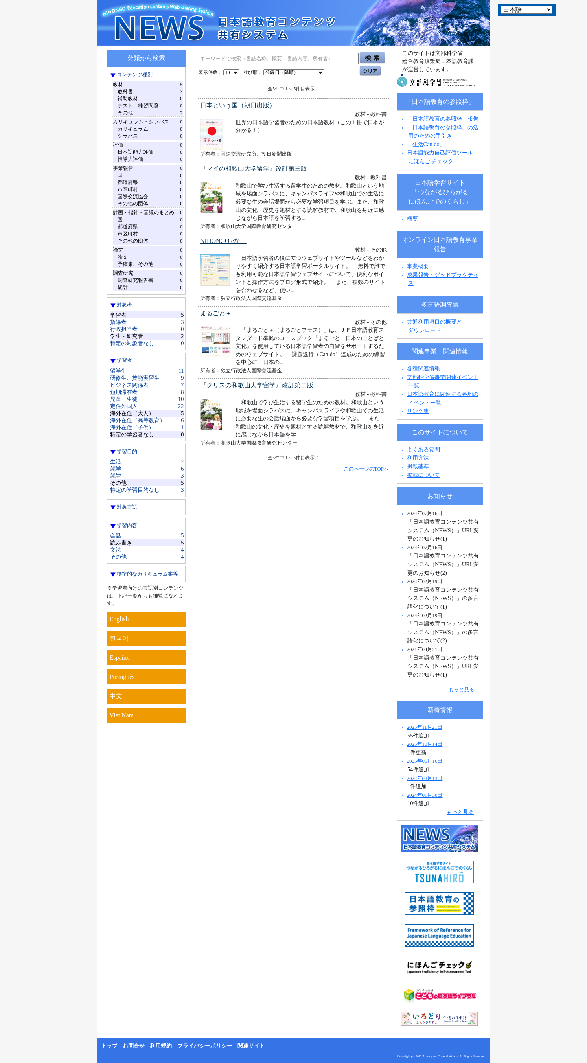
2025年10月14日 (425, 744)
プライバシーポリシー (204, 1046)
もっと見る (461, 689)
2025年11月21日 (424, 727)
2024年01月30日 (425, 795)
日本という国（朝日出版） (238, 105)
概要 (412, 218)
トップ (109, 1046)
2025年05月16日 (425, 761)
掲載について (423, 475)
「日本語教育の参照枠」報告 (442, 119)
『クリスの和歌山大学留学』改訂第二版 (256, 385)
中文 (116, 696)
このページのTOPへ (366, 469)
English (119, 619)
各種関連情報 (419, 368)
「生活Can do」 (426, 144)
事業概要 (418, 266)
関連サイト (251, 1046)
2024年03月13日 (425, 778)
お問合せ (134, 1046)
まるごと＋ (216, 313)
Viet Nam (122, 715)
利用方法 (418, 457)
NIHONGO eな (223, 240)
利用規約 (161, 1046)
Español (120, 657)
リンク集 (418, 411)
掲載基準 (418, 466)
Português (122, 676)
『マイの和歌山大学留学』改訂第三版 (253, 168)
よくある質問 (423, 449)
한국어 (119, 638)
